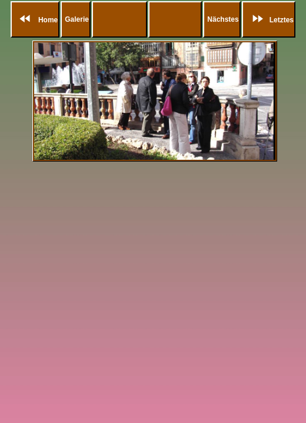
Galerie (77, 19)
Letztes (270, 20)
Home (36, 20)
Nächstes (222, 19)
